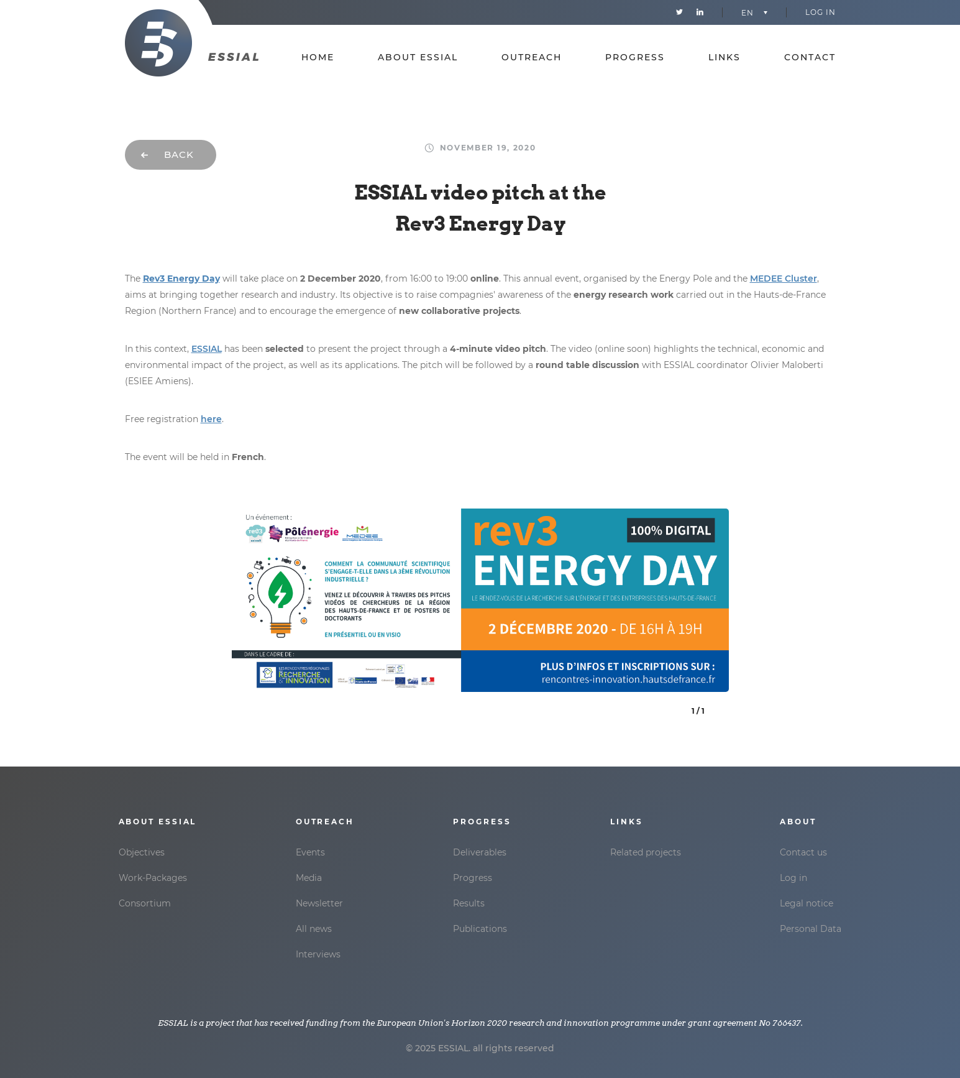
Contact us (803, 852)
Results (469, 903)
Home (317, 57)
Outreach (531, 57)
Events (310, 852)
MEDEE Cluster (783, 278)
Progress (635, 57)
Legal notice (806, 903)
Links (724, 57)
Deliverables (479, 852)
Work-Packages (153, 877)
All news (314, 928)
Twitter (679, 12)
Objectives (142, 852)
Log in (820, 12)
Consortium (145, 903)
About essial (418, 57)
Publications (480, 928)
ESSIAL (206, 348)
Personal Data (810, 928)
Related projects (645, 852)
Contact (810, 57)
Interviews (318, 954)
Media (309, 877)
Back (179, 154)
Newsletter (319, 903)
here (211, 419)
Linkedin (700, 12)
